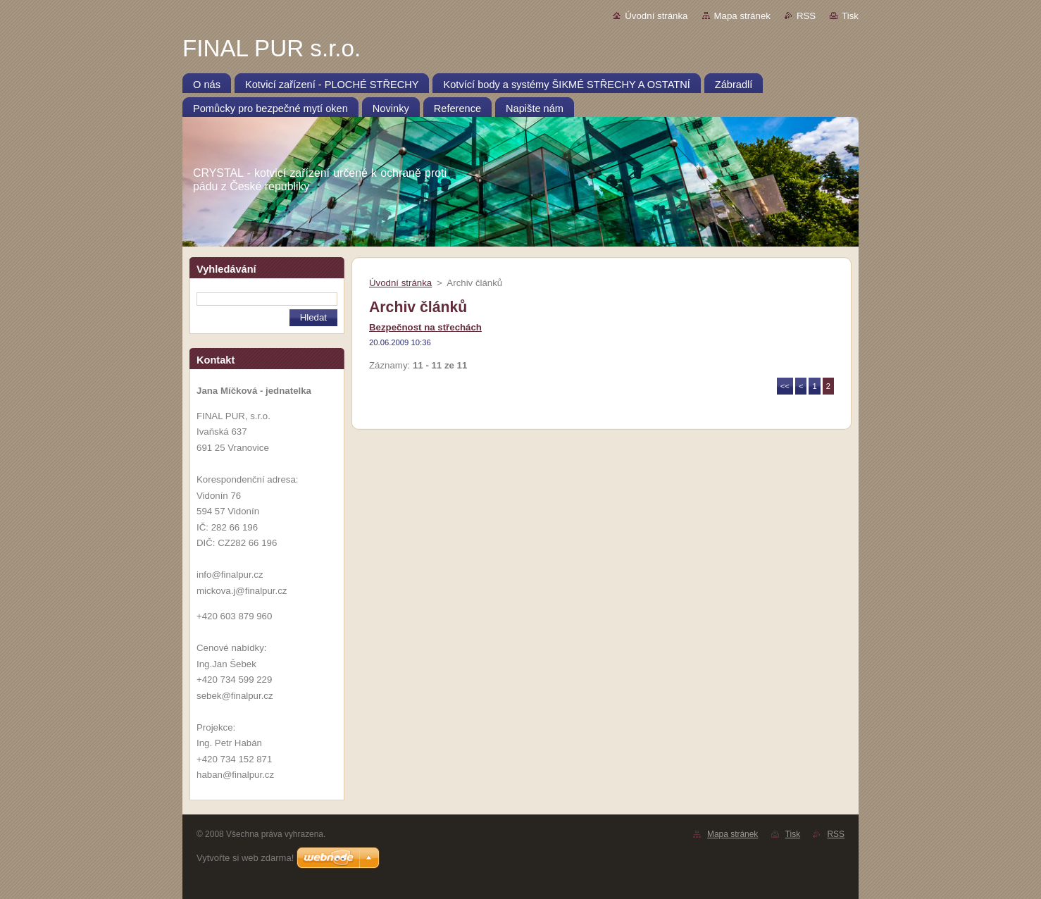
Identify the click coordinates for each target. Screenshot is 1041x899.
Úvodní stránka (656, 16)
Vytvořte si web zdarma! (245, 857)
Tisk (850, 16)
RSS (806, 16)
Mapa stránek (742, 16)
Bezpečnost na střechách (425, 327)
